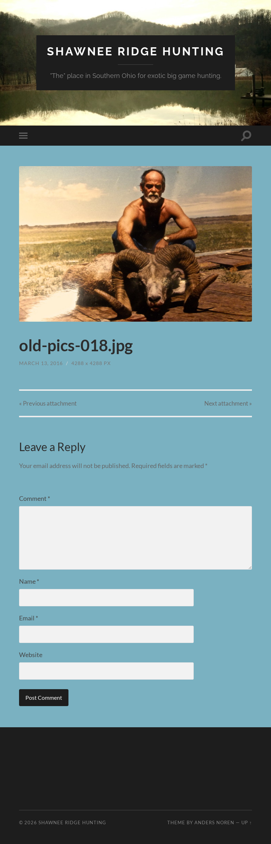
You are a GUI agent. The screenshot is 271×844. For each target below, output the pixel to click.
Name (29, 581)
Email (28, 618)
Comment (34, 498)
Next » (228, 403)
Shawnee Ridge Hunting (135, 51)
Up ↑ (246, 822)
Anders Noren (214, 822)
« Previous (48, 403)
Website (30, 654)
